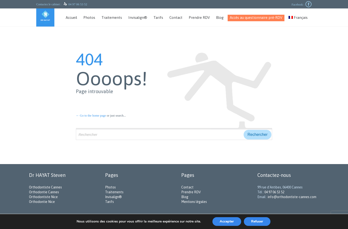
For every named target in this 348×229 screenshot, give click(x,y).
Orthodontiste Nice (43, 197)
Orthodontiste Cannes (45, 187)
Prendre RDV (191, 192)
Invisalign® (113, 197)
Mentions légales (194, 202)
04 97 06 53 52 (77, 4)
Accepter (227, 221)
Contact (187, 187)
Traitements (114, 192)
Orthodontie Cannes (44, 192)
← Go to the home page (91, 115)
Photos (110, 187)
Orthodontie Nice (42, 202)
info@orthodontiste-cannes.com (292, 197)
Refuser (257, 221)
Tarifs (109, 202)
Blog (184, 197)
